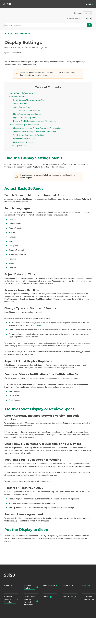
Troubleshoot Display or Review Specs (24, 125)
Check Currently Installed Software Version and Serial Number (37, 128)
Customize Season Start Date (29, 111)
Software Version (75, 18)
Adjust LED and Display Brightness (26, 118)
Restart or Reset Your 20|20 (24, 139)
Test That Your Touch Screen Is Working (28, 135)
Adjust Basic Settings (17, 96)
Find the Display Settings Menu (21, 93)
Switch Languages (20, 103)
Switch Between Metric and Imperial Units (29, 100)
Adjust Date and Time (21, 107)
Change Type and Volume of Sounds (27, 114)
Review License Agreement (23, 142)
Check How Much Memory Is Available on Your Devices (34, 132)
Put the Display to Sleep (18, 146)
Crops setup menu (34, 325)
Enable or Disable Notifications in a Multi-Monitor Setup (34, 121)
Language (78, 13)
